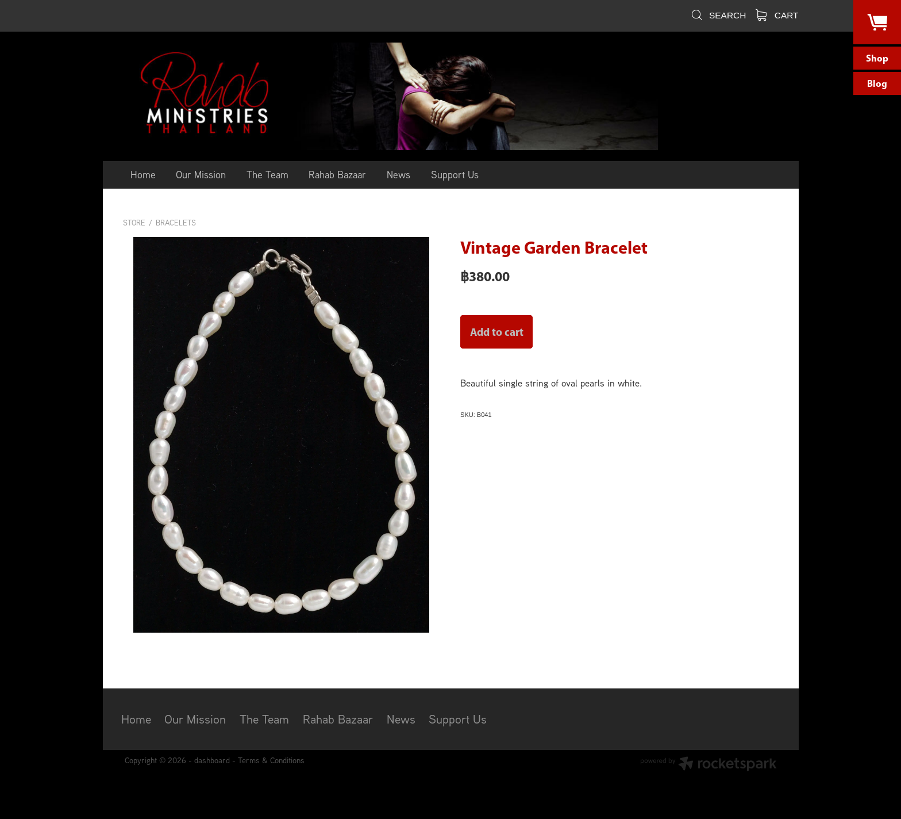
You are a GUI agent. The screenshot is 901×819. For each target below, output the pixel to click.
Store (134, 223)
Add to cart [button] (496, 332)
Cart (777, 15)
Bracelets (176, 223)
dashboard (212, 760)
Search (718, 15)
